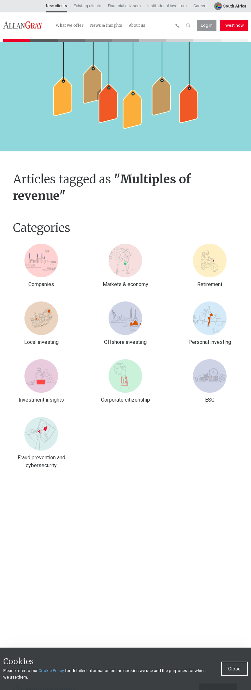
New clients (56, 6)
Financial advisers (124, 6)
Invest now (234, 25)
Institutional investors (167, 6)
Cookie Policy (51, 679)
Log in (207, 25)
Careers (200, 6)
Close (234, 677)
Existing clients (87, 6)
